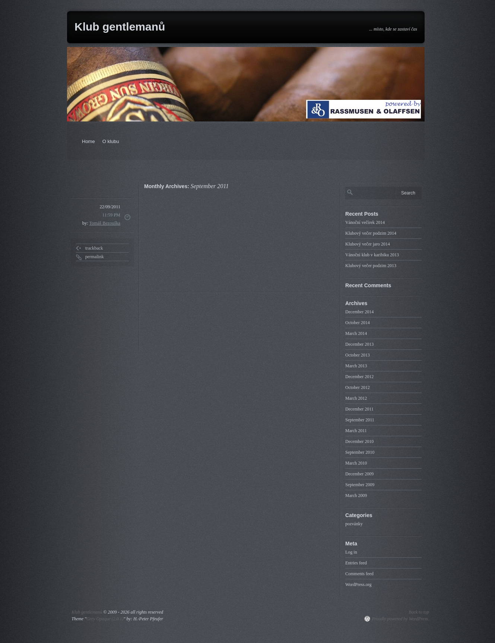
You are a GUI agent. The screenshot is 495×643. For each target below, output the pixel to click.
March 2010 (356, 463)
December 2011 (359, 409)
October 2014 (357, 322)
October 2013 (357, 355)
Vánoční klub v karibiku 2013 (372, 254)
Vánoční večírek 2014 (365, 222)
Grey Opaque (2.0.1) (105, 618)
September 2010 (359, 452)
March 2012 (356, 398)
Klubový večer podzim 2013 (370, 265)
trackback (94, 248)
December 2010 (359, 441)
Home (88, 141)
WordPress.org (358, 584)
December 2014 (359, 311)
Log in (351, 552)
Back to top (419, 612)
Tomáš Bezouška (104, 223)
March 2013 (356, 365)
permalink (94, 256)
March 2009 (356, 495)
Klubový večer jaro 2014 (367, 244)
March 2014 (356, 333)
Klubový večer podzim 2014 (370, 233)
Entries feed (356, 563)
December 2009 (359, 473)
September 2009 (359, 484)
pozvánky (354, 523)
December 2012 (359, 376)
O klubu (110, 141)
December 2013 (359, 344)
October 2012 (357, 387)
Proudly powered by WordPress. (400, 618)
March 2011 (356, 430)
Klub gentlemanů (119, 26)
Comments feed (359, 573)
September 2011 (359, 419)
